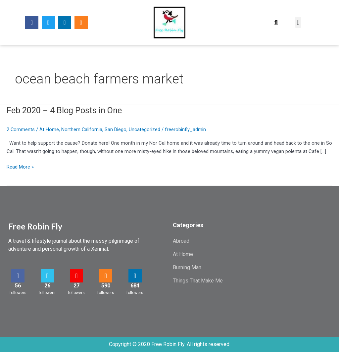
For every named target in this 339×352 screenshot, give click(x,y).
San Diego (116, 129)
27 (76, 285)
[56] (17, 275)
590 (105, 285)
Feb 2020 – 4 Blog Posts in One (66, 110)
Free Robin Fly (35, 226)
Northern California (82, 129)
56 (18, 285)
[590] (105, 275)
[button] (276, 22)
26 (47, 285)
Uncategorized (145, 129)
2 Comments (21, 129)
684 (134, 285)
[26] (47, 275)
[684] (135, 275)
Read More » (20, 166)
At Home (49, 129)
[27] (76, 275)
